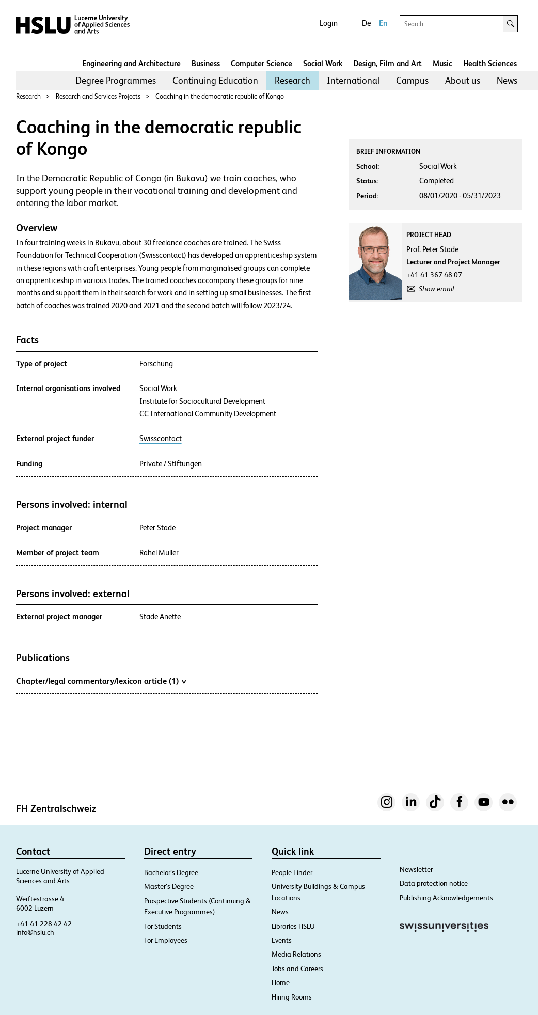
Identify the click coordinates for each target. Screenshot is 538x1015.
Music (442, 63)
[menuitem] (115, 80)
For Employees (165, 940)
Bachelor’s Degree (171, 872)
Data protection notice (434, 883)
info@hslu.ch (35, 932)
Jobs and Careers (297, 968)
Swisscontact (160, 438)
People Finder (292, 872)
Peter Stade (157, 528)
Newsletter (416, 869)
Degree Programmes (115, 80)
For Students (163, 926)
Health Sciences (490, 63)
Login (329, 23)
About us (462, 80)
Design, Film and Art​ (387, 63)
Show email (436, 289)
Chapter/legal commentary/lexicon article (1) (101, 681)
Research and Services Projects (98, 96)
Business (206, 63)
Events (282, 940)
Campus (412, 80)
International (353, 80)
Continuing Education (215, 80)
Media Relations (296, 954)
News (507, 80)
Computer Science (261, 63)
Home (281, 982)
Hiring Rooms (292, 997)
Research (292, 80)
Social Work (322, 63)
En (383, 23)
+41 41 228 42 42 (44, 923)
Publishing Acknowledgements (446, 898)
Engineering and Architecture (131, 63)
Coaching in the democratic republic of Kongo (219, 96)
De (366, 23)
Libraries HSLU (293, 926)
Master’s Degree (169, 886)
